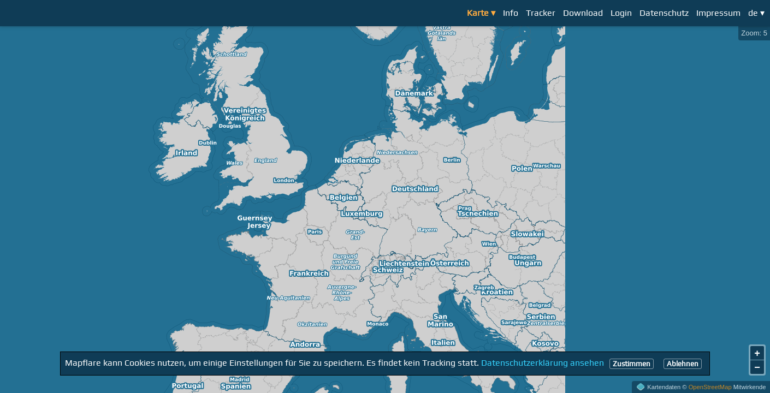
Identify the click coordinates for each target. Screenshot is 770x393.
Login (621, 13)
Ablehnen (682, 364)
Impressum (718, 13)
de (753, 13)
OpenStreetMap (710, 387)
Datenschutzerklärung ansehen (542, 363)
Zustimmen (631, 364)
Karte (478, 13)
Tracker (540, 13)
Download (583, 13)
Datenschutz (664, 13)
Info (510, 13)
